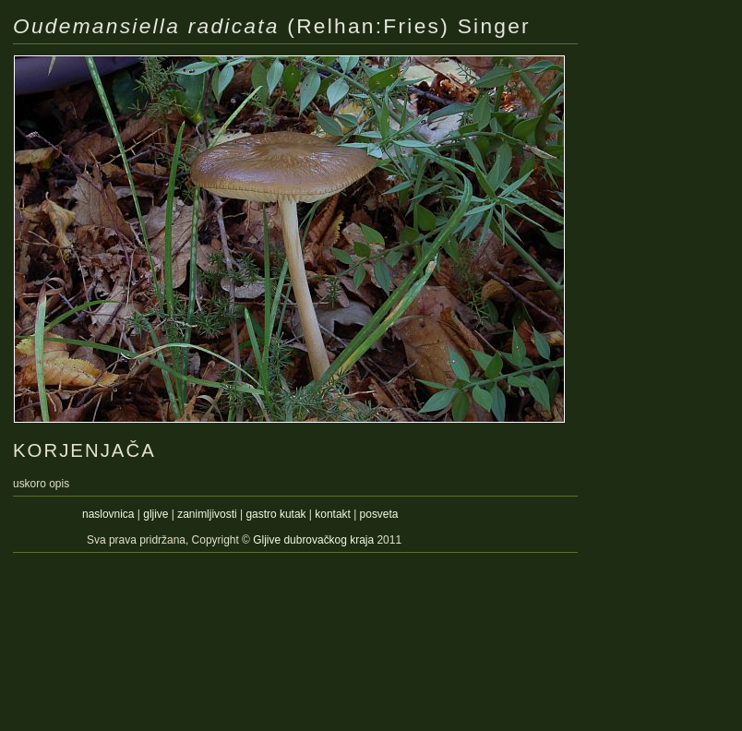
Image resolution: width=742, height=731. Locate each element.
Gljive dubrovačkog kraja (315, 539)
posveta (379, 514)
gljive (155, 514)
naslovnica (108, 514)
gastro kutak (275, 514)
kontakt (333, 514)
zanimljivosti (206, 514)
